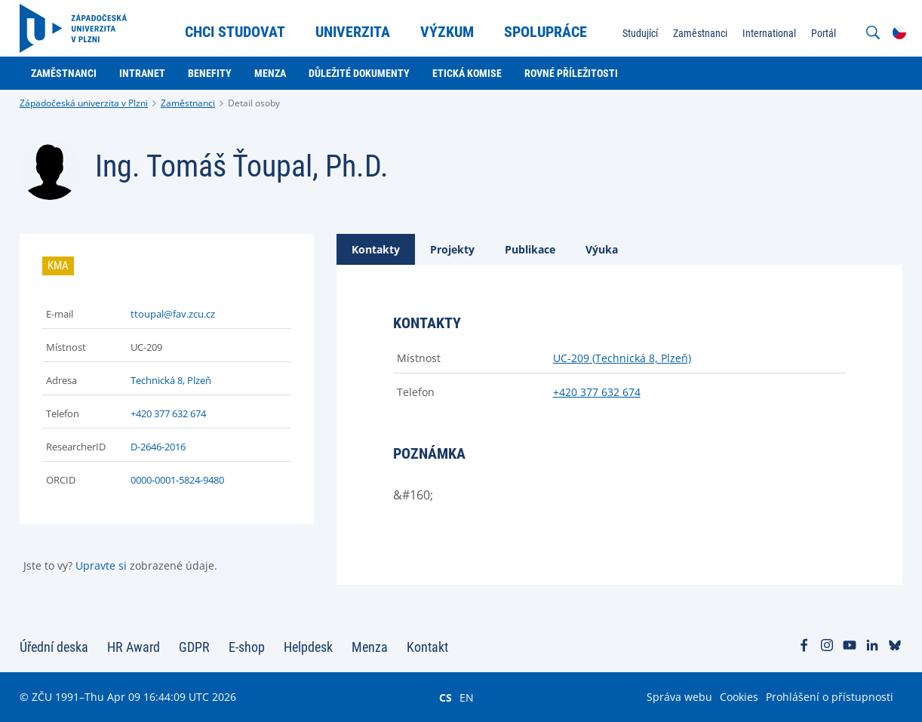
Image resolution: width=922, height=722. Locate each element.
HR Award (133, 647)
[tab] (376, 249)
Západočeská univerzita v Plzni (84, 103)
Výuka (601, 249)
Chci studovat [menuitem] (235, 32)
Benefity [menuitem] (210, 73)
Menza (370, 647)
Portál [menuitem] (823, 33)
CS (445, 697)
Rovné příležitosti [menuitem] (571, 73)
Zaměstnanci (188, 103)
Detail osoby (254, 103)
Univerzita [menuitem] (352, 32)
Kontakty (376, 249)
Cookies (739, 697)
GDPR (194, 647)
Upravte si (101, 565)
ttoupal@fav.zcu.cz (173, 314)
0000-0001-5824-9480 (177, 480)
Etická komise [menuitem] (467, 73)
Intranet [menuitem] (142, 73)
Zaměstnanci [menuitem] (700, 33)
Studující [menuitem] (640, 33)
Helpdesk (308, 647)
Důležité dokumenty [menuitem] (359, 73)
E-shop (247, 647)
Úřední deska (54, 647)
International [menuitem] (769, 33)
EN (466, 697)
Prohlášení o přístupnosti (829, 697)
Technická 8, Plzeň (171, 380)
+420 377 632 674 (168, 413)
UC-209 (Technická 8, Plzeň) (622, 358)
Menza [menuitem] (270, 73)
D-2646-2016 (158, 446)
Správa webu (679, 697)
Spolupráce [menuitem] (545, 32)
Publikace (530, 249)
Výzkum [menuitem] (447, 32)
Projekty (452, 249)
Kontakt (427, 647)
